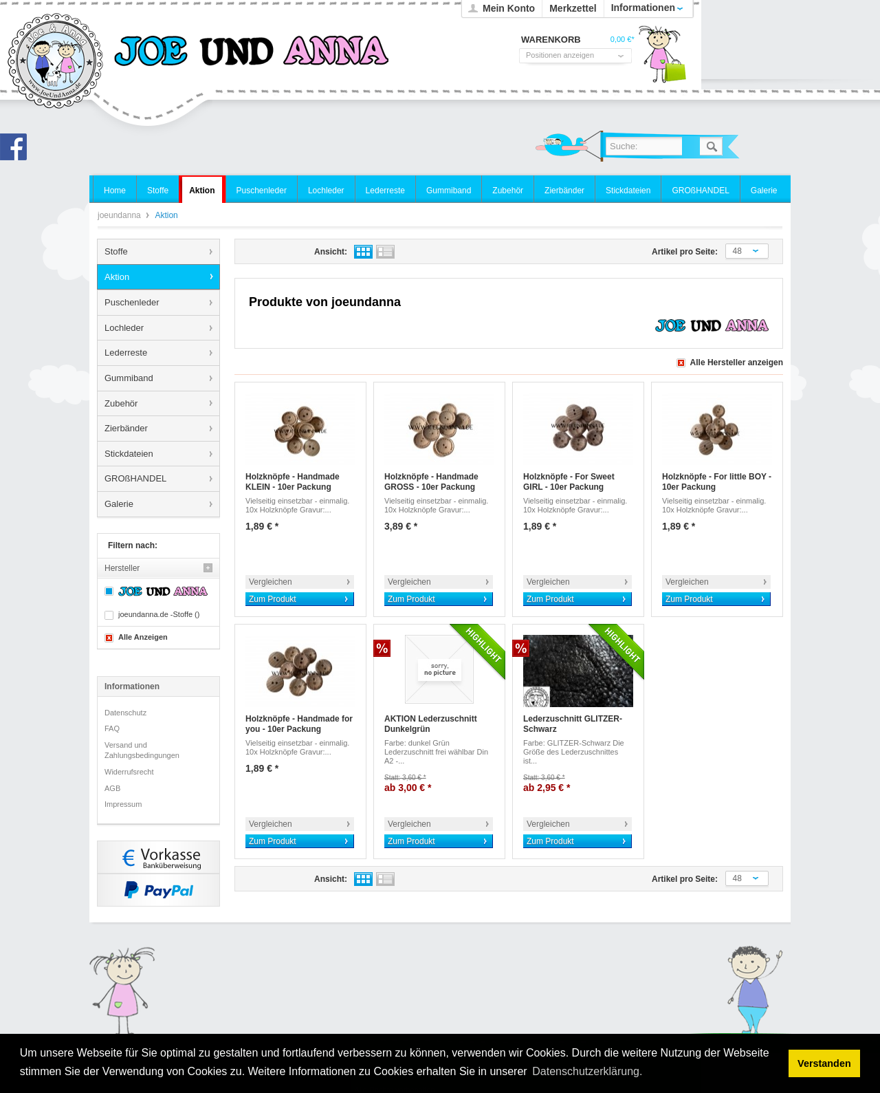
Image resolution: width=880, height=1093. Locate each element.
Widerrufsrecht (129, 772)
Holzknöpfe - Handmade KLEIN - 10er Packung (292, 482)
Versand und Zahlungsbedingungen (141, 750)
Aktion (116, 277)
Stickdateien (128, 453)
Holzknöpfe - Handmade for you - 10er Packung (299, 724)
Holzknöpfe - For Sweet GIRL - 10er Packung (569, 482)
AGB (112, 788)
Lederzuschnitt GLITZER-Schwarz (572, 724)
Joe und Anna (17, 150)
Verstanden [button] (824, 1063)
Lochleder (124, 328)
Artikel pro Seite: (685, 252)
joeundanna (56, 62)
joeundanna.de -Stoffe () (158, 614)
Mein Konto (509, 8)
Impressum (123, 804)
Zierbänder (126, 428)
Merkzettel (572, 8)
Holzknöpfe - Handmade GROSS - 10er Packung (431, 482)
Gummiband (128, 378)
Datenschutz (125, 712)
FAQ (112, 728)
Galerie (118, 504)
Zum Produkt (272, 599)
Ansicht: (330, 252)
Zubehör (121, 403)
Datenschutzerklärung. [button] (587, 1071)
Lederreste (125, 352)
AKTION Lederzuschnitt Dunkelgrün (430, 724)
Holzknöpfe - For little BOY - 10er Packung (716, 482)
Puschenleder (132, 302)
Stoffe (116, 251)
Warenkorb (662, 58)
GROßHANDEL (135, 478)
